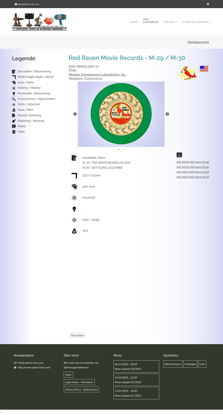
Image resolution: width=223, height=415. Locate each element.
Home (134, 21)
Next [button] (167, 114)
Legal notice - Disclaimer (79, 382)
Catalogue (150, 21)
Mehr (68, 374)
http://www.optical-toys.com (34, 367)
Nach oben (77, 335)
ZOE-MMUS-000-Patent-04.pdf (193, 177)
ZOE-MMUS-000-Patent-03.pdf (193, 172)
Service (169, 21)
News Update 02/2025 (128, 382)
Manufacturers (173, 364)
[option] (121, 114)
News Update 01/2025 (128, 395)
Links (202, 364)
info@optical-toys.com (28, 4)
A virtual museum (195, 21)
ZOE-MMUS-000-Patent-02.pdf (193, 167)
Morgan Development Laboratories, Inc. (97, 75)
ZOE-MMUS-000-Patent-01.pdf (193, 162)
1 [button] (118, 150)
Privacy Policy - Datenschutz (81, 389)
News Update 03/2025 (128, 369)
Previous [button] (75, 114)
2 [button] (124, 150)
